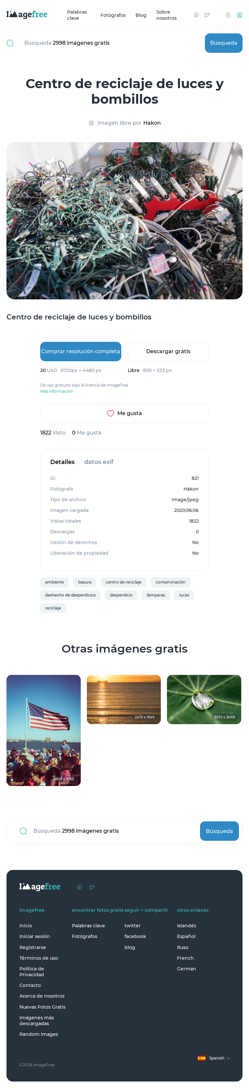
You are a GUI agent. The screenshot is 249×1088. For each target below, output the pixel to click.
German (186, 969)
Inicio (25, 926)
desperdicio (121, 595)
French (185, 958)
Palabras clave (77, 15)
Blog (141, 15)
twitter (132, 926)
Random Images (38, 1034)
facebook (135, 936)
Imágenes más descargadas (36, 1020)
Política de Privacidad (31, 972)
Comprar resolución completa (80, 351)
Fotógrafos (113, 15)
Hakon (152, 123)
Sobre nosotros (166, 15)
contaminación (170, 582)
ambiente (54, 582)
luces (184, 595)
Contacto (30, 985)
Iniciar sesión (34, 936)
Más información (56, 391)
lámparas (156, 595)
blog (129, 947)
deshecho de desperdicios (70, 595)
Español (186, 936)
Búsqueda (223, 43)
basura (84, 582)
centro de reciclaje (123, 582)
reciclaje (53, 608)
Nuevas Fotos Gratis (42, 1007)
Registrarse (32, 947)
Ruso (182, 947)
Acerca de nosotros (42, 996)
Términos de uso (38, 958)
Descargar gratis (168, 351)
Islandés (186, 926)
